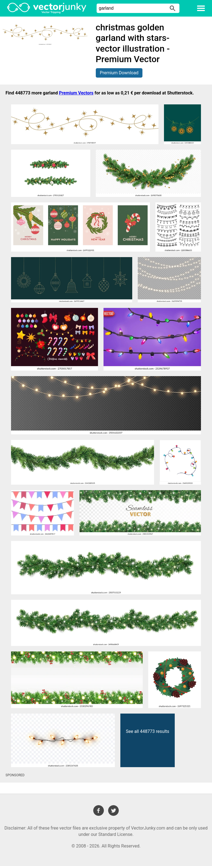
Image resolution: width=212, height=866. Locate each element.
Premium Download (119, 72)
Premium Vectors (76, 93)
